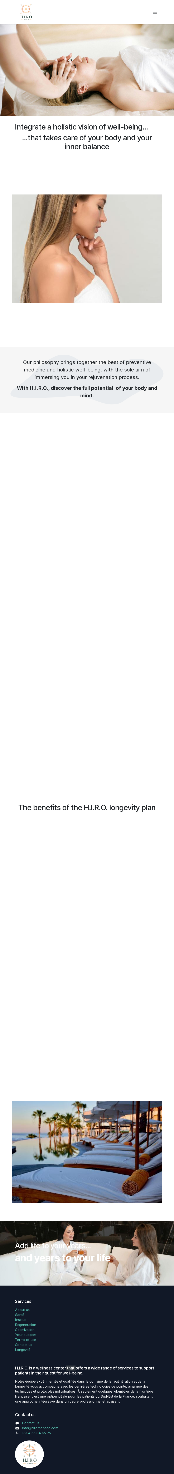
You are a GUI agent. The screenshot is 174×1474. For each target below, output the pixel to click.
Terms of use (25, 1340)
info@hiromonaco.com (40, 1428)
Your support (25, 1335)
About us (22, 1310)
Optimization (24, 1330)
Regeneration (25, 1325)
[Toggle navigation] (155, 12)
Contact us (23, 1345)
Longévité (22, 1350)
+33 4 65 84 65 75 (36, 1433)
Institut (20, 1320)
